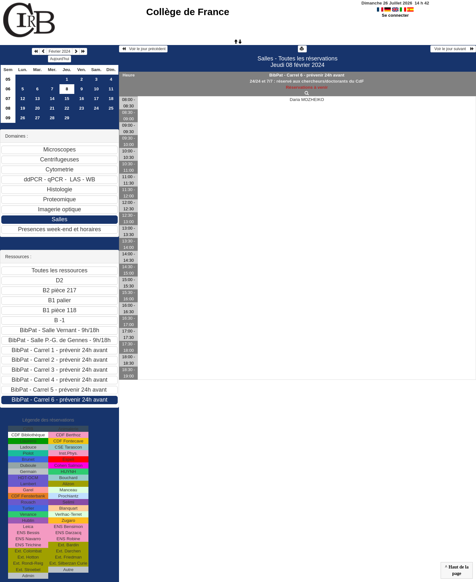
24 (96, 108)
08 (7, 108)
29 (66, 117)
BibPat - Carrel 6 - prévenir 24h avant (306, 75)
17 (96, 98)
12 (22, 98)
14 (52, 98)
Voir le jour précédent (143, 49)
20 (37, 108)
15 (66, 98)
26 (22, 117)
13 (37, 98)
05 (7, 79)
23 (81, 108)
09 (7, 117)
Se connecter (395, 15)
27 (37, 117)
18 (111, 98)
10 (96, 88)
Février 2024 (59, 51)
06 (7, 88)
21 (52, 108)
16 (81, 98)
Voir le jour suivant (453, 49)
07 (7, 98)
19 (22, 108)
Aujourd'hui (59, 59)
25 (111, 108)
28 (52, 117)
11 (111, 88)
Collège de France (187, 11)
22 (66, 108)
